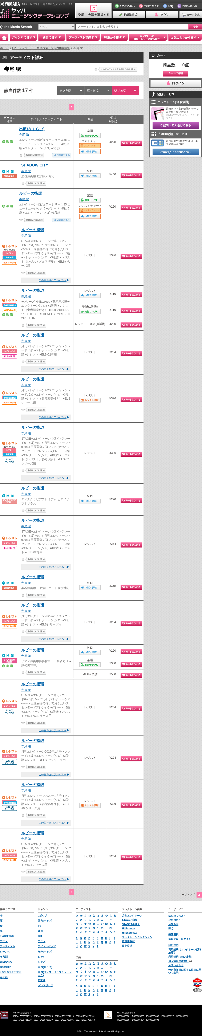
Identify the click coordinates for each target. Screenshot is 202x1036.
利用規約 (173, 945)
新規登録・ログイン (179, 939)
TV (39, 926)
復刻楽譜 (127, 945)
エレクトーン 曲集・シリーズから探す (148, 37)
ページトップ (187, 894)
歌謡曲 (41, 980)
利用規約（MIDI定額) (180, 956)
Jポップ (42, 915)
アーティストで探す (83, 37)
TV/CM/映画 (7, 936)
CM (40, 936)
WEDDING (6, 961)
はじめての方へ (177, 915)
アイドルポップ (47, 946)
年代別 (4, 956)
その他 (4, 977)
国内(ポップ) (45, 920)
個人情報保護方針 (178, 961)
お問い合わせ (175, 965)
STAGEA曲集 (129, 919)
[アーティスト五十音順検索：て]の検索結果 (41, 48)
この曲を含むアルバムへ (52, 280)
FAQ (171, 928)
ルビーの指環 (30, 193)
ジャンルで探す (23, 37)
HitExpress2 (129, 932)
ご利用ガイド (175, 919)
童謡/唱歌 (5, 967)
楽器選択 (173, 934)
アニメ (4, 941)
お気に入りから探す (185, 37)
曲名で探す (51, 37)
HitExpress (128, 928)
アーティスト (7, 946)
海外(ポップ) (45, 951)
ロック (41, 956)
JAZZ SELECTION (10, 972)
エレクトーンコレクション (137, 937)
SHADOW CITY (34, 165)
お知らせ (173, 924)
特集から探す (114, 37)
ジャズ (41, 961)
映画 (40, 931)
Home (4, 37)
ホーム (4, 48)
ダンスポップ (45, 985)
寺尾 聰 (24, 134)
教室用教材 (128, 941)
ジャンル (5, 951)
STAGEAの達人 (131, 924)
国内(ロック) (45, 967)
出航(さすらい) (31, 129)
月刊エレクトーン (132, 915)
